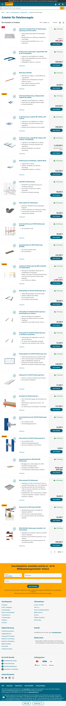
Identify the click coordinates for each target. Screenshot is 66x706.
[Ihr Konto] (55, 4)
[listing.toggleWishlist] (14, 29)
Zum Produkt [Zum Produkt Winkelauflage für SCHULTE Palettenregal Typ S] (56, 304)
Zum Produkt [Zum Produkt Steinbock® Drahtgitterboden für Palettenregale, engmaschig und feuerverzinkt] (56, 44)
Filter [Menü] (26, 703)
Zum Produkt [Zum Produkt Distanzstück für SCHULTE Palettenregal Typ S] (56, 451)
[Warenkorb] (62, 4)
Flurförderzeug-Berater (8, 631)
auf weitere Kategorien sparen (49, 1)
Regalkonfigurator (7, 633)
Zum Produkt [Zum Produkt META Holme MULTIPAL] (56, 88)
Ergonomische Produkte (8, 636)
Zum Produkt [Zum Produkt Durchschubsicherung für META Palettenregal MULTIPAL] (56, 237)
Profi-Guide (5, 646)
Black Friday (37, 620)
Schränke (4, 622)
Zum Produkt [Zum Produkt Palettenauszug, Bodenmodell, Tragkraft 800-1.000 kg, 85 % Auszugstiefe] (56, 65)
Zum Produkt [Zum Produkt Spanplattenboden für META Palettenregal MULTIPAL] (56, 258)
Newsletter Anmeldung (8, 639)
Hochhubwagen (6, 610)
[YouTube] (6, 678)
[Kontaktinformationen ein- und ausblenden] (3, 697)
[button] (17, 628)
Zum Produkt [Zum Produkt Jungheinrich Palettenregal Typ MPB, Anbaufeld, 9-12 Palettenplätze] (56, 283)
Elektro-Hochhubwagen (8, 612)
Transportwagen (6, 617)
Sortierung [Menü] (38, 703)
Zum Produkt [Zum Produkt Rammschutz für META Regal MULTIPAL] (56, 520)
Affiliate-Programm (39, 617)
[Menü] (2, 4)
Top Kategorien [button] (7, 602)
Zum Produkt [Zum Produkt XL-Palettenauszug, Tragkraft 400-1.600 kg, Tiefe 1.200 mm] (56, 130)
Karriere (36, 615)
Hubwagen (4, 605)
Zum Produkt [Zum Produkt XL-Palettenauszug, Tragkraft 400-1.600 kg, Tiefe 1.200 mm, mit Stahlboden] (56, 153)
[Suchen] (62, 8)
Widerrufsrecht (38, 612)
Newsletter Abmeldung (8, 641)
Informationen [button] (39, 602)
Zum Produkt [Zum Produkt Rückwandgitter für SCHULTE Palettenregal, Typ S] (56, 367)
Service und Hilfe (38, 605)
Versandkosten (26, 689)
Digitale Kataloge (6, 644)
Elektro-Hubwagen (7, 607)
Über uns (36, 607)
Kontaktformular (56, 632)
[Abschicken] (33, 586)
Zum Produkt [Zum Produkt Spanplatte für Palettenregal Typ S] (56, 409)
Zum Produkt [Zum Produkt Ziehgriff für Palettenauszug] (56, 195)
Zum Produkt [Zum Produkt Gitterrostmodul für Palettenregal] (56, 499)
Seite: (41, 22)
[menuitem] (55, 4)
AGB (3, 686)
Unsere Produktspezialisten (41, 610)
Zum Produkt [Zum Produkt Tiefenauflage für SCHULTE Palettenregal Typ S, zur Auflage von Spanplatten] (56, 346)
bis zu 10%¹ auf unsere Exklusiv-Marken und (29, 1)
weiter (59, 552)
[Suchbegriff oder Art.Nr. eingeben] (31, 8)
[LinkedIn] (9, 678)
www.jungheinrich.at (33, 692)
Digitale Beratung (8, 628)
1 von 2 (46, 23)
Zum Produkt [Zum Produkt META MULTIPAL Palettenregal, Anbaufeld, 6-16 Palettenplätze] (56, 545)
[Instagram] (13, 678)
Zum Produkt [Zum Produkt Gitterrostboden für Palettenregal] (56, 216)
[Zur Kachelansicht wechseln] (63, 22)
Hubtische (4, 620)
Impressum (10, 686)
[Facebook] (2, 678)
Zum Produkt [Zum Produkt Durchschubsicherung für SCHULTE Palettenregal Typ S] (56, 430)
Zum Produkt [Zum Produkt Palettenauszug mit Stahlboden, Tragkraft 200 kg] (56, 174)
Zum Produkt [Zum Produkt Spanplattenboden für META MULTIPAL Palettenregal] (56, 473)
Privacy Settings (40, 686)
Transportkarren (6, 615)
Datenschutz (18, 686)
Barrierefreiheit (29, 686)
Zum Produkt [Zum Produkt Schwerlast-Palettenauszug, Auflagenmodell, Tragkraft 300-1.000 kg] (56, 109)
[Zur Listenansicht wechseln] (60, 22)
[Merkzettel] (59, 4)
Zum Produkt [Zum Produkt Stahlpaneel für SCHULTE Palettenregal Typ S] (56, 388)
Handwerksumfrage (7, 649)
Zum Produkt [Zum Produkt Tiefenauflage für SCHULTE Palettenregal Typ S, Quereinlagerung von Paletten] (56, 325)
